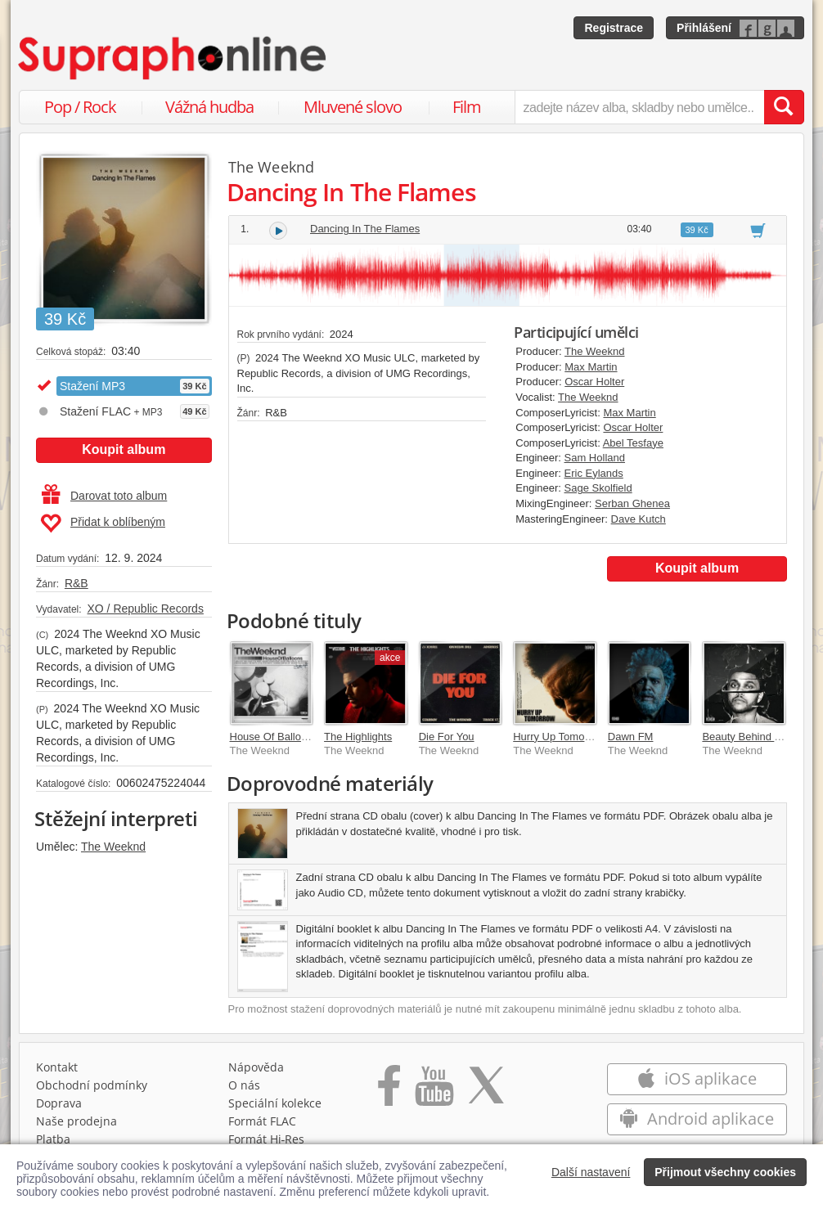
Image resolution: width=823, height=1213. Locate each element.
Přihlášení (704, 27)
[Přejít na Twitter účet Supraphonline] (485, 1091)
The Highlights (358, 736)
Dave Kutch (638, 519)
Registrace (613, 27)
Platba (53, 1139)
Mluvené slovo (353, 107)
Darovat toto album (104, 495)
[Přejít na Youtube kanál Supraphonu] (433, 1091)
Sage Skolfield (598, 488)
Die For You (446, 736)
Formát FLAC (262, 1121)
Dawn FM (631, 736)
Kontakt (57, 1067)
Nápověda (256, 1067)
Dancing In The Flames (365, 228)
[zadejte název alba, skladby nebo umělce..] (639, 107)
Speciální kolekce (275, 1103)
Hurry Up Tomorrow (559, 736)
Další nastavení (591, 1172)
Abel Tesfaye (633, 443)
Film (466, 107)
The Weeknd (113, 846)
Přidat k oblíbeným (102, 523)
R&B (76, 583)
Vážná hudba (209, 107)
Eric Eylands (593, 473)
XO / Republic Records (145, 608)
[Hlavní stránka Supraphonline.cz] (173, 58)
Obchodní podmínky (91, 1085)
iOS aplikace (696, 1078)
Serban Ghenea (632, 503)
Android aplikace (696, 1118)
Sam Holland (594, 458)
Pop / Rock (80, 107)
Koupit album (123, 449)
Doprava (59, 1103)
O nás (244, 1085)
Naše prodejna (76, 1121)
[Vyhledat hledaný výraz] (783, 107)
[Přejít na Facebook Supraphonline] (389, 1091)
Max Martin (590, 367)
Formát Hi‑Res (266, 1139)
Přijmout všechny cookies (725, 1172)
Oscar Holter (594, 381)
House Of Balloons (274, 736)
